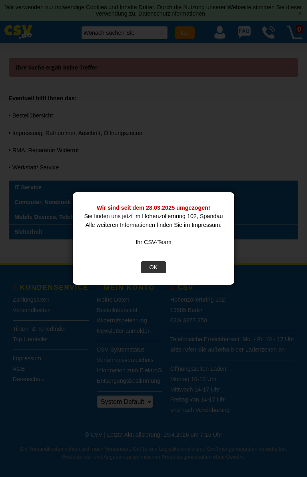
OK (154, 267)
